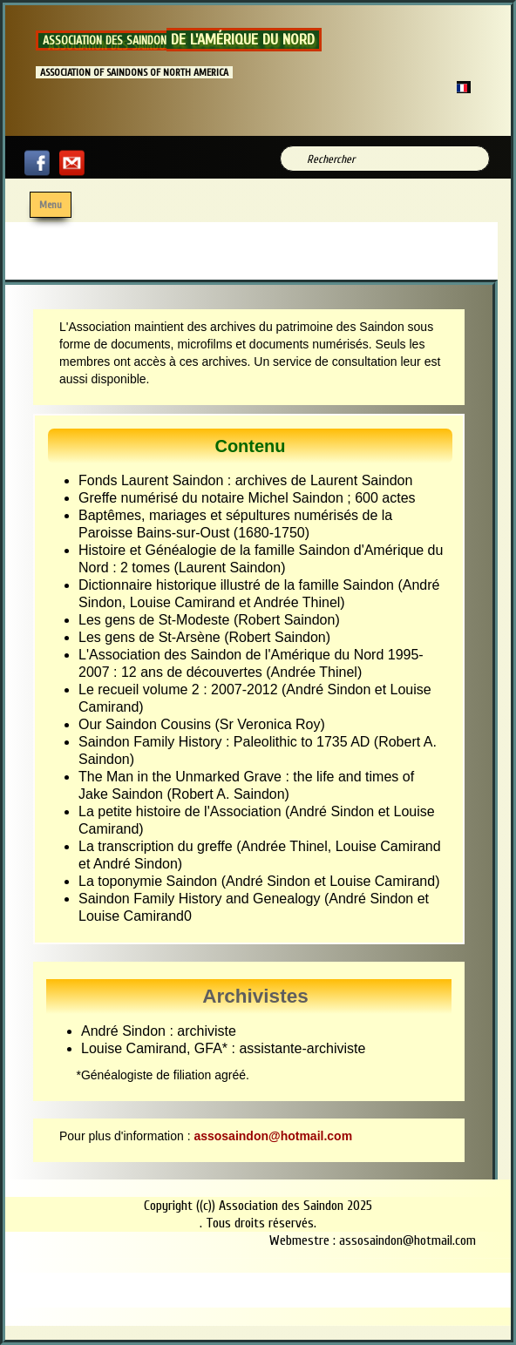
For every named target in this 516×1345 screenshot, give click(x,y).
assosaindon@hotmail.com (273, 1136)
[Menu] (50, 205)
